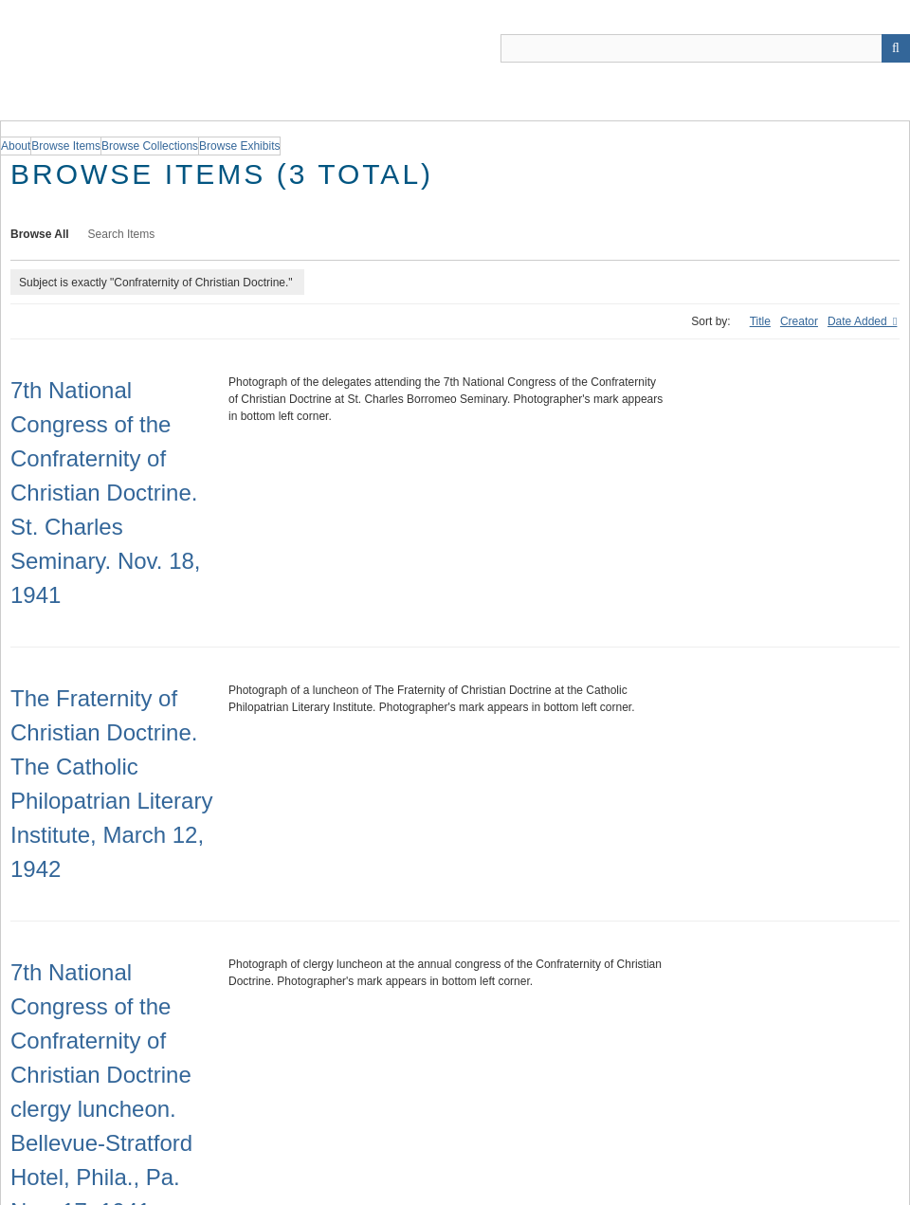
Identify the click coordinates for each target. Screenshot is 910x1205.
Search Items (121, 234)
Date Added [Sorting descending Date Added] (859, 321)
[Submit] (896, 48)
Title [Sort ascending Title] (760, 321)
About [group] (15, 146)
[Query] (705, 48)
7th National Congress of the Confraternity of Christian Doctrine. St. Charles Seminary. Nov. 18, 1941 (105, 492)
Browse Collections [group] (149, 146)
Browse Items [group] (65, 146)
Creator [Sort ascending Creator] (799, 321)
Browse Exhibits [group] (239, 146)
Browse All (39, 234)
